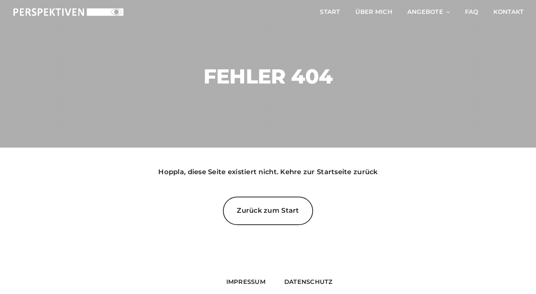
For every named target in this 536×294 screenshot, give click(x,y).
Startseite (334, 172)
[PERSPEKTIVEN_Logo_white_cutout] (68, 10)
